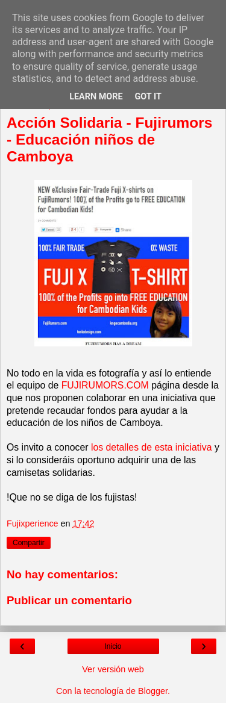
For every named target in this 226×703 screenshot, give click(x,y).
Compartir (29, 543)
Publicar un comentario (69, 600)
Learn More (95, 97)
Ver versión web (112, 669)
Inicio (112, 646)
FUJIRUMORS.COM (105, 385)
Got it (148, 97)
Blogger (153, 691)
